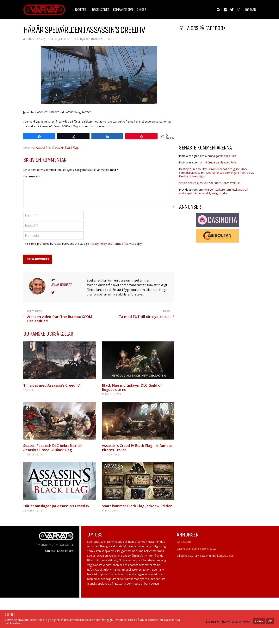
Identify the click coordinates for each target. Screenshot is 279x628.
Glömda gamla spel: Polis (221, 156)
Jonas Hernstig (36, 39)
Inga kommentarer (91, 39)
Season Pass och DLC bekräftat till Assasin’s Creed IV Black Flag (52, 447)
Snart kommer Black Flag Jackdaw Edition (137, 506)
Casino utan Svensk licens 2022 (196, 548)
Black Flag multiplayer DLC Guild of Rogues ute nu (132, 387)
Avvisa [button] (259, 621)
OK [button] (270, 621)
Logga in (250, 10)
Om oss (141, 10)
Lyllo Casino (184, 541)
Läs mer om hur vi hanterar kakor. (228, 621)
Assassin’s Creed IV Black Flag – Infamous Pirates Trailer (137, 447)
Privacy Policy (98, 243)
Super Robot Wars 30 (227, 183)
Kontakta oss (65, 550)
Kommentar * (32, 176)
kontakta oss (225, 555)
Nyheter (80, 10)
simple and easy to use (193, 183)
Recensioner (100, 10)
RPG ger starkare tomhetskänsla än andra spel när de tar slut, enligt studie (213, 191)
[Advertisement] (211, 110)
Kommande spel (123, 10)
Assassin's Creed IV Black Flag (57, 147)
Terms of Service (123, 243)
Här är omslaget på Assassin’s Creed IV (56, 506)
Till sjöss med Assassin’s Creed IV (51, 385)
